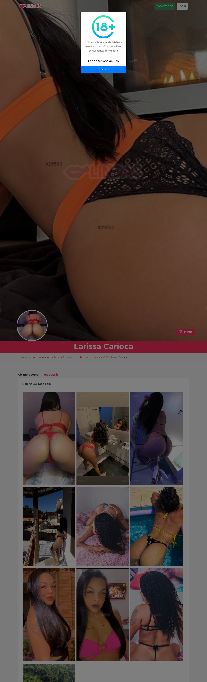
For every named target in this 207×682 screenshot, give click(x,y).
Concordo (103, 69)
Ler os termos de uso (103, 61)
